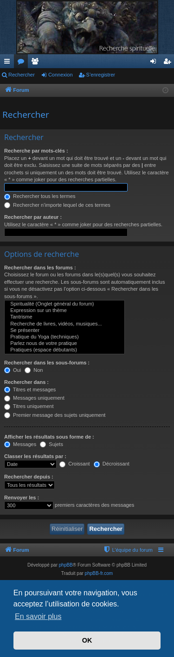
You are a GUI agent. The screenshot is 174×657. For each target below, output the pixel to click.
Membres (37, 63)
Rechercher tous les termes (40, 196)
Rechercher (21, 74)
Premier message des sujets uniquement (54, 415)
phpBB (66, 565)
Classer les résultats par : (35, 456)
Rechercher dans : (26, 382)
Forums (23, 63)
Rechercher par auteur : (33, 217)
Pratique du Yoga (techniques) (64, 337)
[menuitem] (128, 550)
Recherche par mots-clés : (36, 150)
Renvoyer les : (21, 497)
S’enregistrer (100, 74)
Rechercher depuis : (28, 476)
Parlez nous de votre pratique (64, 343)
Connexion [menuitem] (155, 63)
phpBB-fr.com (99, 573)
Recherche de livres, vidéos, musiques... (64, 324)
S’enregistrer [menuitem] (169, 63)
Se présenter (64, 330)
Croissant (74, 463)
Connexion (60, 74)
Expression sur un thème (64, 310)
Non (34, 370)
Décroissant (111, 463)
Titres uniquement (29, 406)
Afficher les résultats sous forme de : (49, 437)
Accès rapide (9, 63)
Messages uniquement (34, 398)
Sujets (51, 444)
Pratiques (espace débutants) (64, 350)
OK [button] (87, 640)
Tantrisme (64, 317)
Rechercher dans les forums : (40, 267)
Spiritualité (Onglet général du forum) (64, 304)
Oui (12, 370)
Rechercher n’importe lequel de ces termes (57, 205)
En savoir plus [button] (38, 616)
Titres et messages (30, 389)
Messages (20, 444)
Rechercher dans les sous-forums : (47, 362)
